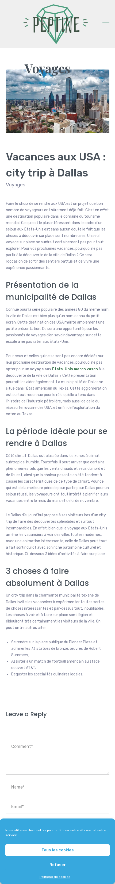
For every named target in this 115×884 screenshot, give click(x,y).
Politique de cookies (55, 877)
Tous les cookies (57, 850)
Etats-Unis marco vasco (75, 369)
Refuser (57, 864)
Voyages (47, 68)
